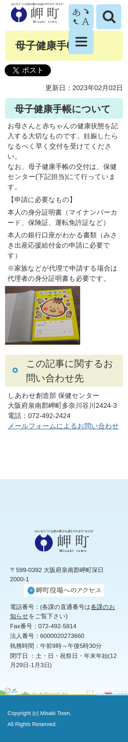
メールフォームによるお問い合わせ (63, 426)
